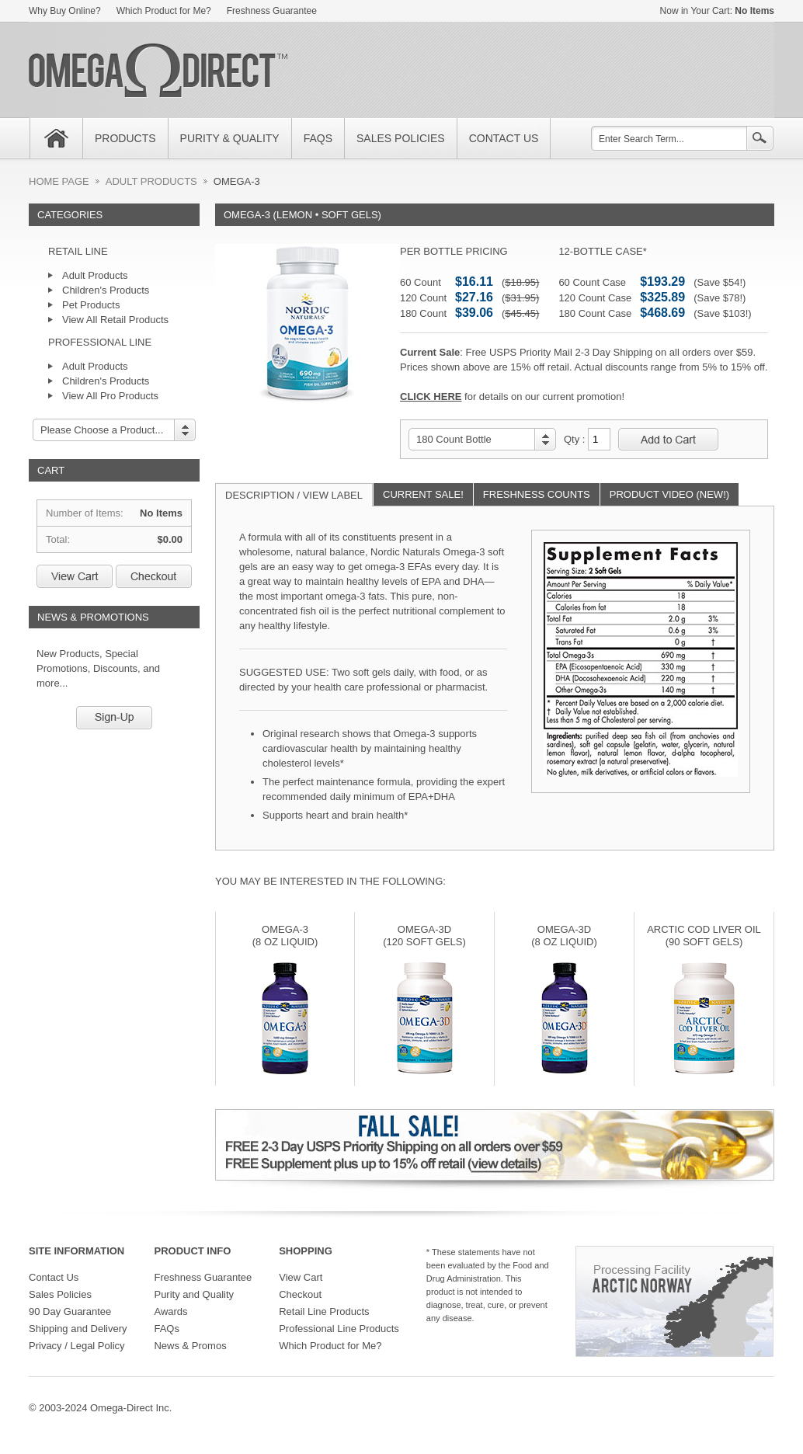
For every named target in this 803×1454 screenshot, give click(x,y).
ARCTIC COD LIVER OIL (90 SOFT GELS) (704, 936)
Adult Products (95, 275)
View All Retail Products (115, 319)
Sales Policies (60, 1294)
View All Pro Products (110, 396)
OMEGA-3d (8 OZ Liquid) (564, 936)
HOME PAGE (59, 181)
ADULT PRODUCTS (151, 181)
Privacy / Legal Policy (77, 1345)
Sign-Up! (114, 717)
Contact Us (53, 1277)
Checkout (154, 576)
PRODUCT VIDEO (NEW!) (669, 494)
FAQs (166, 1328)
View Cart (74, 576)
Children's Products (105, 290)
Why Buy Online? (65, 10)
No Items (754, 10)
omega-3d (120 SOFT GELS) (424, 936)
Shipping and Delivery (78, 1328)
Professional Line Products (339, 1328)
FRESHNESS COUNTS (536, 494)
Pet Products (91, 305)
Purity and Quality (194, 1294)
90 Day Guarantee (70, 1311)
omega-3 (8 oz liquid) (285, 936)
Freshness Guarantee (272, 10)
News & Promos (190, 1345)
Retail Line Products (324, 1311)
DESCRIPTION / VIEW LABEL (294, 495)
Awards (170, 1311)
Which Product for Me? (163, 10)
